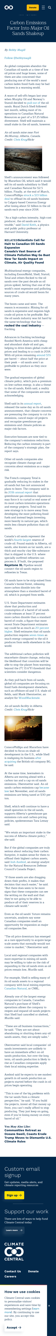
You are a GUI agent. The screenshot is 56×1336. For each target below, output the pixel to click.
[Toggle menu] (43, 7)
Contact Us (12, 1271)
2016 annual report (20, 492)
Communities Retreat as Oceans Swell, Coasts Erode (25, 1132)
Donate (32, 7)
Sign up (14, 1195)
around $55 (44, 355)
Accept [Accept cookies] (14, 1327)
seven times (36, 635)
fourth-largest (22, 540)
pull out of (33, 103)
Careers (10, 1276)
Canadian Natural (15, 988)
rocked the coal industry (22, 325)
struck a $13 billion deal (25, 197)
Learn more (14, 1230)
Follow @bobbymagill (17, 58)
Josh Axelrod (18, 862)
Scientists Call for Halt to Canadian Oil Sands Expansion (24, 243)
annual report (32, 403)
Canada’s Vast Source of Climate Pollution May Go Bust (27, 253)
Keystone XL (13, 565)
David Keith (29, 225)
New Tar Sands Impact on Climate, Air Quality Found (24, 260)
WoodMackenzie (29, 698)
